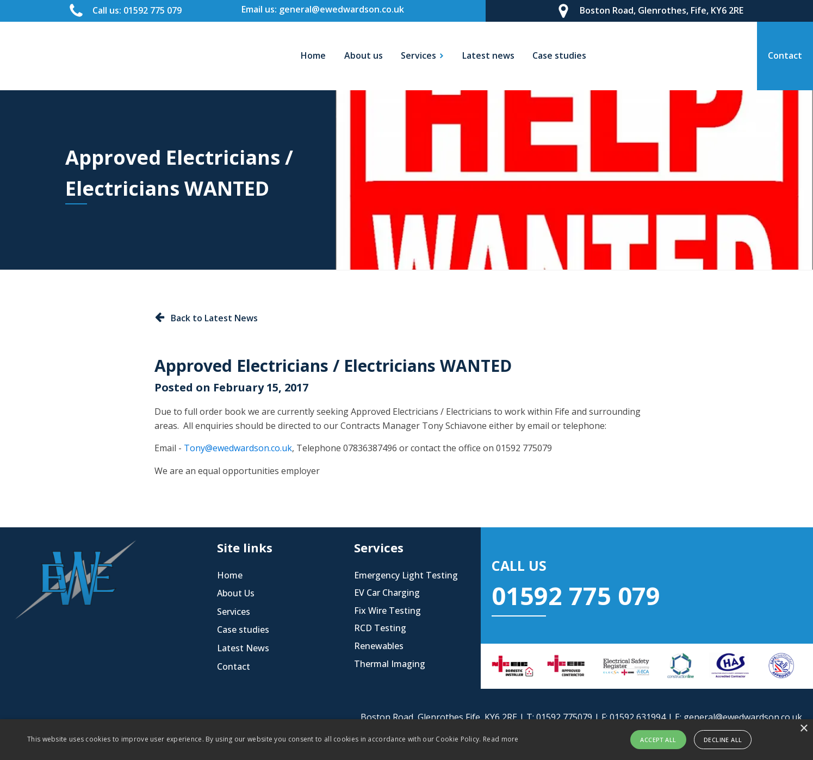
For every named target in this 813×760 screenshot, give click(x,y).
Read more (501, 739)
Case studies (559, 55)
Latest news (488, 55)
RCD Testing (380, 628)
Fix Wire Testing (387, 610)
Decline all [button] (723, 740)
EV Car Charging (387, 593)
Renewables (379, 646)
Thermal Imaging (389, 664)
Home (313, 55)
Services (233, 612)
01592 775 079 (576, 595)
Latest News (243, 648)
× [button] (803, 729)
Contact (233, 666)
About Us (236, 593)
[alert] (406, 739)
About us (363, 55)
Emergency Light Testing (406, 575)
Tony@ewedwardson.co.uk (238, 448)
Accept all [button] (658, 740)
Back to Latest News (214, 318)
